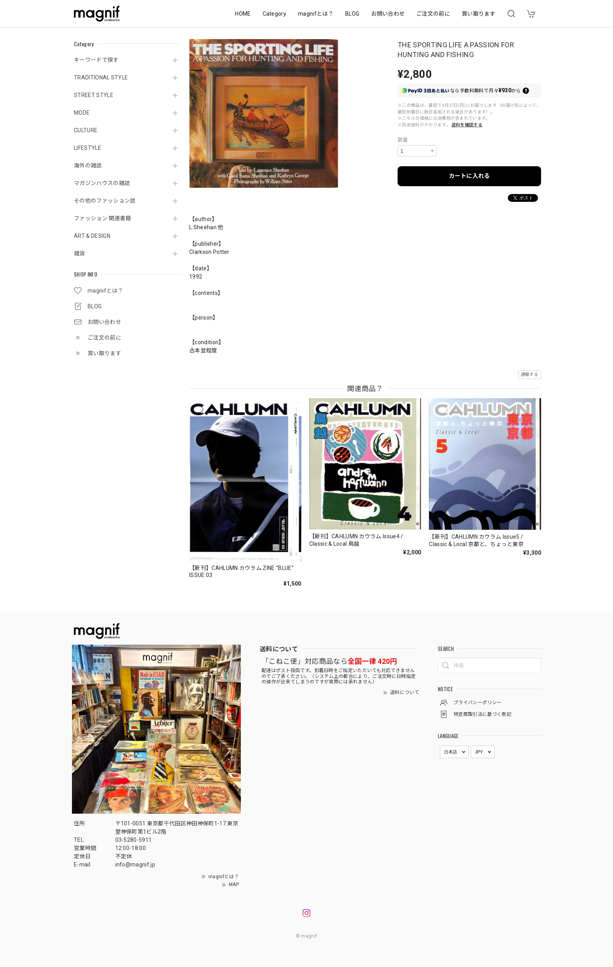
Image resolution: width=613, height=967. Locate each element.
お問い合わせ (388, 14)
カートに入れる (469, 176)
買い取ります (478, 14)
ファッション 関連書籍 (102, 218)
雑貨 (79, 253)
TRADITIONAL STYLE (101, 77)
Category (275, 14)
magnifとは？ (315, 14)
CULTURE (85, 130)
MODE (82, 113)
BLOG (352, 14)
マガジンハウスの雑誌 (102, 183)
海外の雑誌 (88, 165)
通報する (529, 374)
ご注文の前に (433, 14)
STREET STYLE (93, 95)
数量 (403, 140)
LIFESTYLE (87, 148)
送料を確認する (467, 125)
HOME (243, 14)
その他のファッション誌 (105, 201)
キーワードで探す (96, 60)
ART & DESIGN (92, 236)
